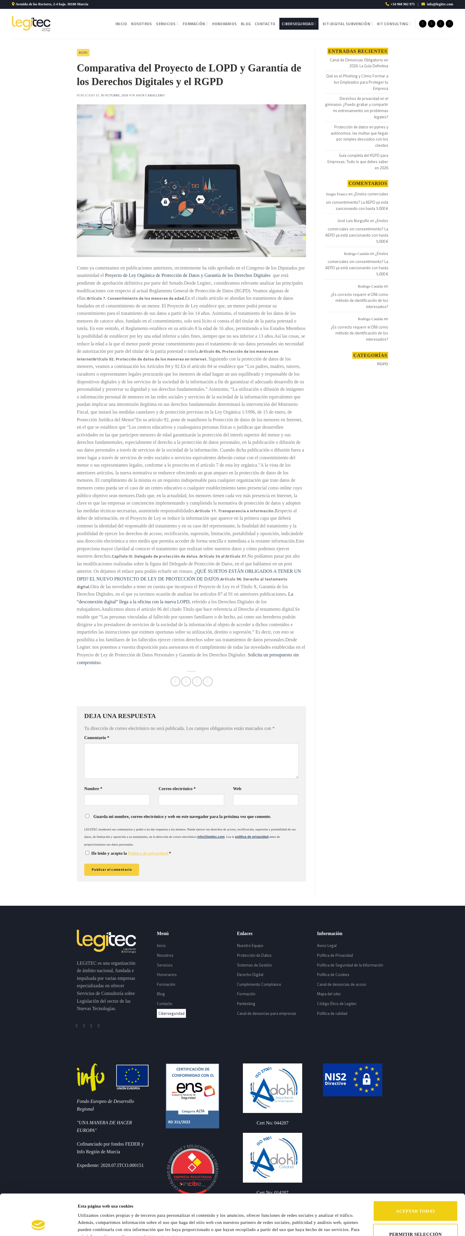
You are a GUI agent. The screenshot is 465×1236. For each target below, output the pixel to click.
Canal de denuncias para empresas (266, 1013)
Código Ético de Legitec (337, 1004)
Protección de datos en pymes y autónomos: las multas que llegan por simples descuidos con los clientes (359, 136)
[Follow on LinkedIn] (449, 24)
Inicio (121, 24)
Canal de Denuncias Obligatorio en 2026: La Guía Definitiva (359, 63)
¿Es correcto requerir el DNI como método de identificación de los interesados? (359, 300)
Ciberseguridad (299, 24)
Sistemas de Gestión (254, 965)
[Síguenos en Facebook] (422, 24)
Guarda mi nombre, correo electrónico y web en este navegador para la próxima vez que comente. (182, 816)
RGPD (83, 52)
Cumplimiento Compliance (259, 984)
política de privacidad (251, 836)
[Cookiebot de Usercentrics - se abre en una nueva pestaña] (38, 1224)
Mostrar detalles (308, 1217)
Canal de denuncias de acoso (341, 984)
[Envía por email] (197, 681)
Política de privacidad (148, 853)
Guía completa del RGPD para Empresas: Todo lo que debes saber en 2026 (357, 161)
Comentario (96, 737)
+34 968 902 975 (403, 4)
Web (237, 788)
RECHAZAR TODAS (415, 1218)
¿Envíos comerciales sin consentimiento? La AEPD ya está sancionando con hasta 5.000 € (357, 201)
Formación (195, 24)
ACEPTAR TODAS (415, 1172)
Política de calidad (332, 1013)
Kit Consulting (394, 24)
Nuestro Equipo (250, 945)
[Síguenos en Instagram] (431, 24)
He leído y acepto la (128, 853)
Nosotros (141, 24)
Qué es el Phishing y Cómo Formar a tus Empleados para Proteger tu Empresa (357, 82)
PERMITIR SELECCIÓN (415, 1195)
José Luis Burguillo (353, 221)
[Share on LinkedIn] (208, 681)
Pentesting (246, 1004)
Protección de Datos (254, 955)
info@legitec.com (440, 4)
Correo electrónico (177, 788)
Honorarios (224, 24)
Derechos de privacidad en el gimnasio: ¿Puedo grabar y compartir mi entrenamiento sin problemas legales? (356, 107)
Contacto (265, 24)
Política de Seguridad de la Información (350, 965)
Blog (246, 24)
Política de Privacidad (335, 955)
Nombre (93, 788)
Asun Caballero (150, 95)
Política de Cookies (333, 974)
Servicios (167, 24)
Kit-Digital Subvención (348, 24)
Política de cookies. (163, 1198)
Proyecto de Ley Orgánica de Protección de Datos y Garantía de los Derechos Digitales (187, 275)
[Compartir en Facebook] (175, 681)
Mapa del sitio (329, 994)
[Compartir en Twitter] (186, 681)
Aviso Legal (327, 945)
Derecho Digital (250, 974)
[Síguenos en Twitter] (440, 24)
